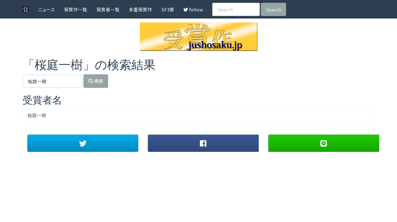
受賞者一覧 (108, 9)
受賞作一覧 (75, 9)
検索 (95, 81)
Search (273, 9)
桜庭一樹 (36, 115)
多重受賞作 (140, 9)
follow (193, 9)
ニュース (46, 9)
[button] (82, 143)
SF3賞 (167, 9)
